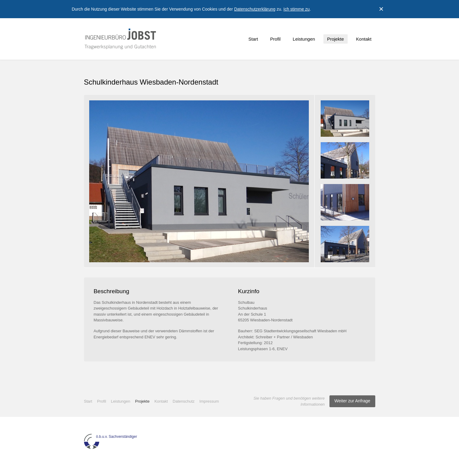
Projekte (335, 39)
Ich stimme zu (296, 9)
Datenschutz (183, 401)
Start (253, 39)
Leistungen (304, 39)
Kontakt (364, 39)
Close (381, 9)
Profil (275, 39)
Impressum (209, 401)
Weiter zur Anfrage (352, 400)
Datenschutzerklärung (254, 9)
